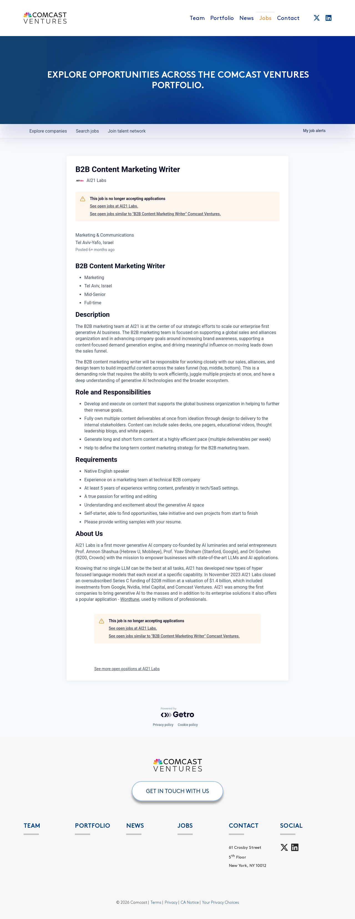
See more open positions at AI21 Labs (127, 669)
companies (48, 131)
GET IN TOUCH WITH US (177, 791)
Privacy (171, 902)
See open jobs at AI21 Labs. (114, 206)
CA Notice (190, 902)
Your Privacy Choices (220, 902)
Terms (156, 902)
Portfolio (222, 18)
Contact (288, 18)
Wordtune (130, 599)
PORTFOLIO (92, 825)
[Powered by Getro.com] (177, 712)
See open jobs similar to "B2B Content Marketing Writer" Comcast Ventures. (155, 214)
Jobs (265, 18)
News (246, 18)
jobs (87, 131)
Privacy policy (163, 725)
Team (197, 18)
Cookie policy (188, 725)
